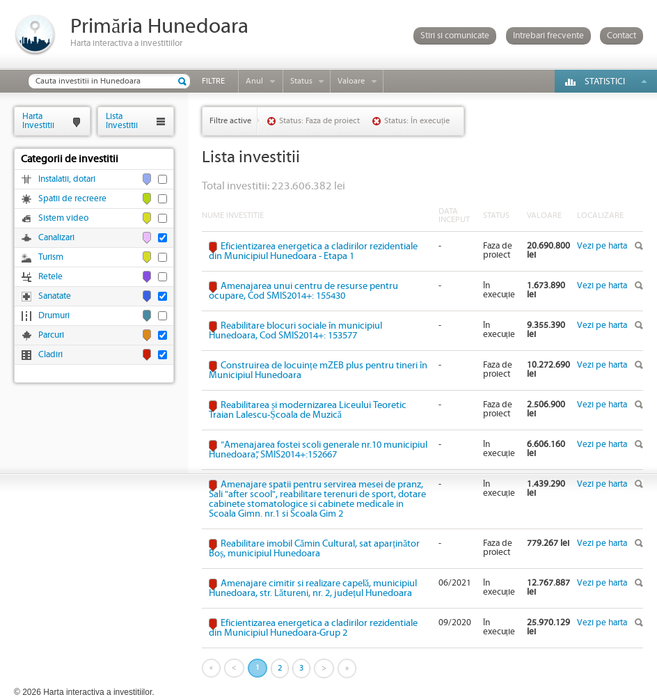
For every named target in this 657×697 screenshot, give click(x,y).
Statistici (605, 82)
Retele (50, 277)
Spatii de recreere (72, 199)
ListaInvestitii (122, 120)
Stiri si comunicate (454, 36)
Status (301, 81)
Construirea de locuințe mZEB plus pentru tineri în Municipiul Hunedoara (318, 370)
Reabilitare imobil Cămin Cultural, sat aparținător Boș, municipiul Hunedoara (314, 548)
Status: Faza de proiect (319, 120)
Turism (50, 257)
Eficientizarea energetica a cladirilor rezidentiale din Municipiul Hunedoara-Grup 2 (313, 628)
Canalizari (56, 238)
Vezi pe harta (602, 246)
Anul (254, 81)
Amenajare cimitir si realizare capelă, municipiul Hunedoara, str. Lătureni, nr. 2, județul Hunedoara (313, 588)
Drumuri (54, 316)
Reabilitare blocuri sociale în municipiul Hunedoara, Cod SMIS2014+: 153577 (295, 330)
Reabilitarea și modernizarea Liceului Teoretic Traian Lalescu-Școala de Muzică (307, 410)
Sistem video (63, 218)
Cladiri (50, 355)
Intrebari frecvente (548, 36)
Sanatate (54, 296)
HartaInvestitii (38, 120)
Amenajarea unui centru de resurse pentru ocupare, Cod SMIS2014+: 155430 (303, 291)
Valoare (351, 81)
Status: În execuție (417, 120)
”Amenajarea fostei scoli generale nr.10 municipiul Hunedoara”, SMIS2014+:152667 (318, 450)
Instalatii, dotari (66, 179)
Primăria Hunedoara (159, 26)
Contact (621, 36)
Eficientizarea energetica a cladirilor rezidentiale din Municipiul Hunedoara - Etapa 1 (313, 251)
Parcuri (51, 335)
